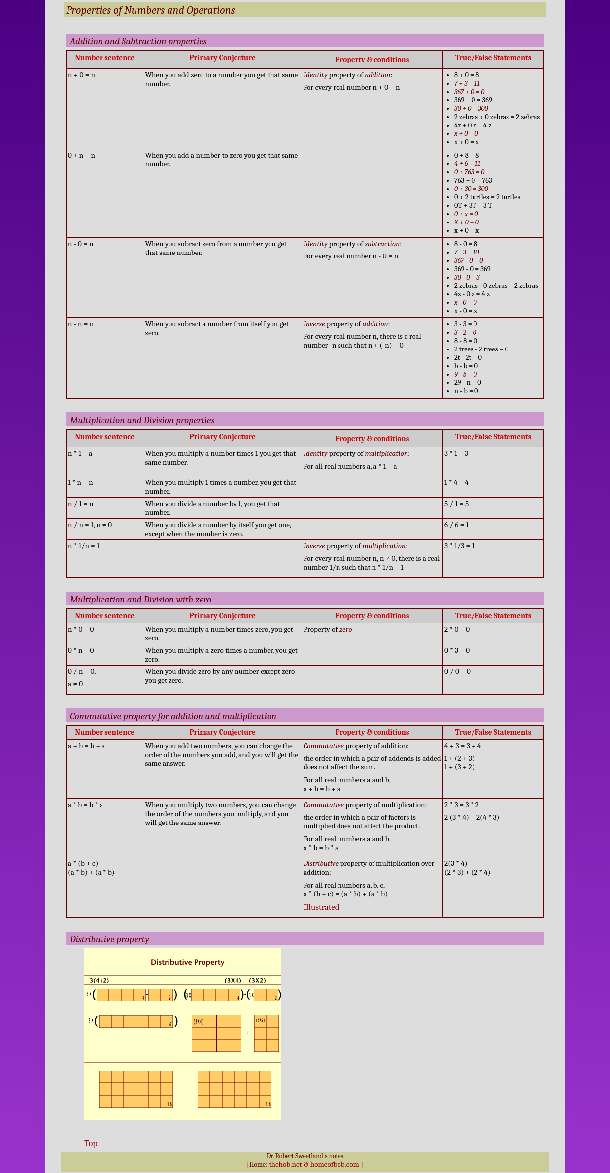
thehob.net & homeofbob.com (314, 1164)
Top (91, 1143)
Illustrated (321, 907)
